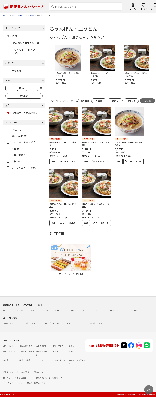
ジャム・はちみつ (27, 351)
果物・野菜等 (57, 346)
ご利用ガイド (8, 372)
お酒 (71, 351)
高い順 (131, 100)
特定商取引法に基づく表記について (50, 377)
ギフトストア (31, 323)
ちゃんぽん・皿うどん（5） (25, 42)
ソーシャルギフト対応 (21, 168)
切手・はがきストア (11, 323)
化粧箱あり (15, 161)
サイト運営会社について (23, 377)
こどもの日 (19, 310)
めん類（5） (13, 36)
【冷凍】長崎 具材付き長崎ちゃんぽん (128, 143)
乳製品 (71, 346)
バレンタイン (114, 310)
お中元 (45, 310)
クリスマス (97, 310)
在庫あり (14, 71)
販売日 (115, 100)
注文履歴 (143, 9)
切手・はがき (8, 346)
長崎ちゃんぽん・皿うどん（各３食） (63, 143)
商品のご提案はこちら (36, 383)
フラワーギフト (58, 360)
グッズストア (71, 323)
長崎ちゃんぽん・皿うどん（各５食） (63, 205)
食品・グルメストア (52, 323)
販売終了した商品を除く (22, 113)
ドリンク (56, 351)
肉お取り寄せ (41, 346)
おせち (84, 310)
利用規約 (6, 377)
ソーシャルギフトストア (94, 323)
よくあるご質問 (23, 372)
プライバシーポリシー (15, 383)
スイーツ (39, 360)
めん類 (5, 360)
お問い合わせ (37, 372)
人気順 (98, 100)
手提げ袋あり (16, 155)
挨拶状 (13, 148)
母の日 (5, 310)
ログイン (133, 9)
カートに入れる (69, 161)
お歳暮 (72, 310)
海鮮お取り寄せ (26, 346)
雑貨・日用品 (25, 360)
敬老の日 (58, 310)
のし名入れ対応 (17, 136)
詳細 (53, 161)
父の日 (33, 310)
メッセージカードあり (21, 142)
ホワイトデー (132, 310)
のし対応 (14, 129)
